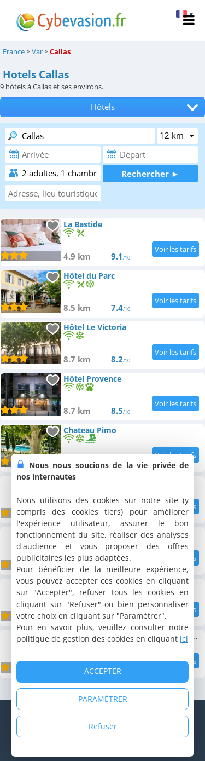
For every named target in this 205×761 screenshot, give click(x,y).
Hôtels (103, 107)
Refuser (103, 726)
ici (184, 638)
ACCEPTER (102, 671)
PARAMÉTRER (102, 699)
